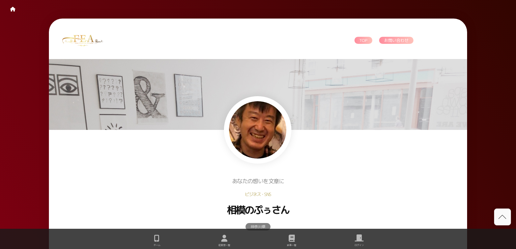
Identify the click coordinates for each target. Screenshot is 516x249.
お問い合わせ (396, 40)
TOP (363, 40)
